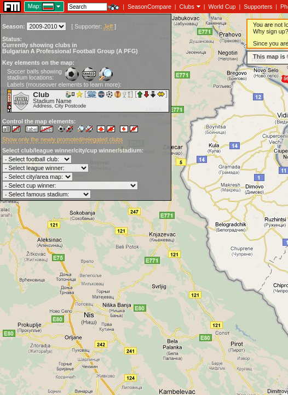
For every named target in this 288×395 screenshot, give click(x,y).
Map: (34, 6)
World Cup (221, 6)
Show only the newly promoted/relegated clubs (62, 139)
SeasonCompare (149, 6)
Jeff (108, 26)
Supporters (258, 6)
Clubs (187, 6)
